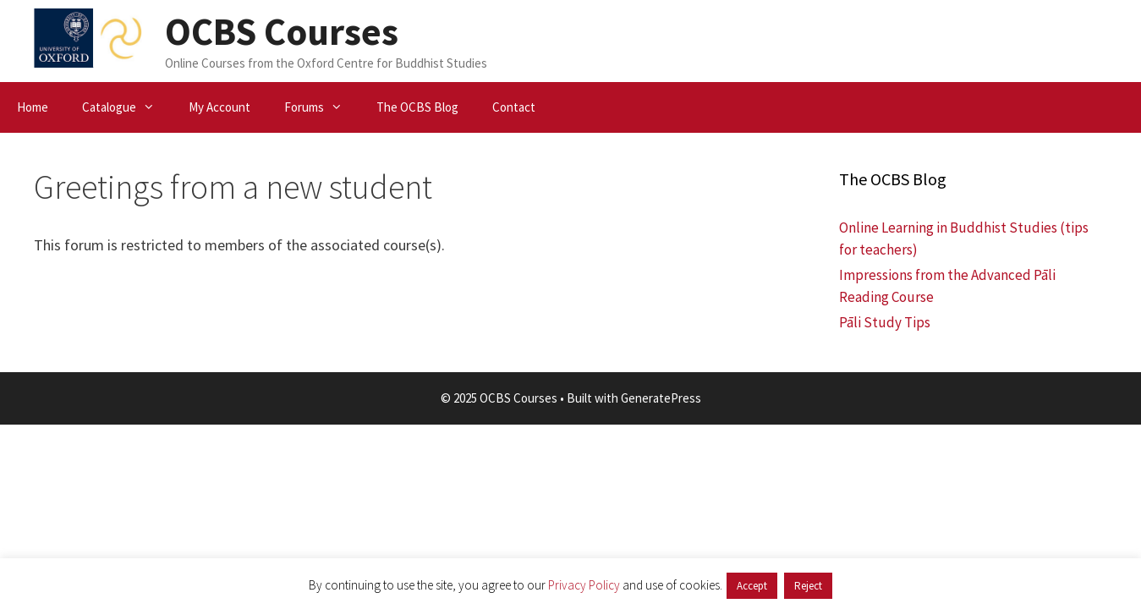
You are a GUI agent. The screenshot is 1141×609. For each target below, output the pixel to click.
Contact (513, 107)
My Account (219, 107)
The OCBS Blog (417, 107)
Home (32, 107)
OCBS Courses (281, 31)
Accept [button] (752, 586)
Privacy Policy (584, 585)
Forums (321, 107)
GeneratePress (661, 398)
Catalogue (127, 107)
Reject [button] (808, 586)
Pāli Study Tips (884, 322)
